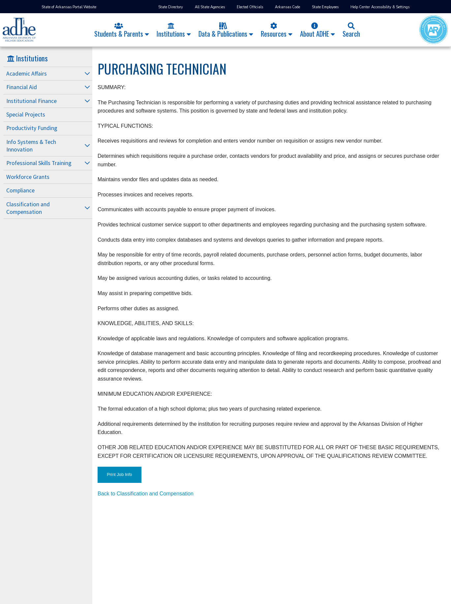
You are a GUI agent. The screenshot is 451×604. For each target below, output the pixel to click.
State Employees (325, 7)
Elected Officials (250, 7)
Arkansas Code (287, 7)
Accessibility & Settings (390, 7)
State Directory (170, 7)
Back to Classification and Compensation (146, 493)
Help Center (360, 7)
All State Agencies (210, 7)
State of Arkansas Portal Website (69, 7)
